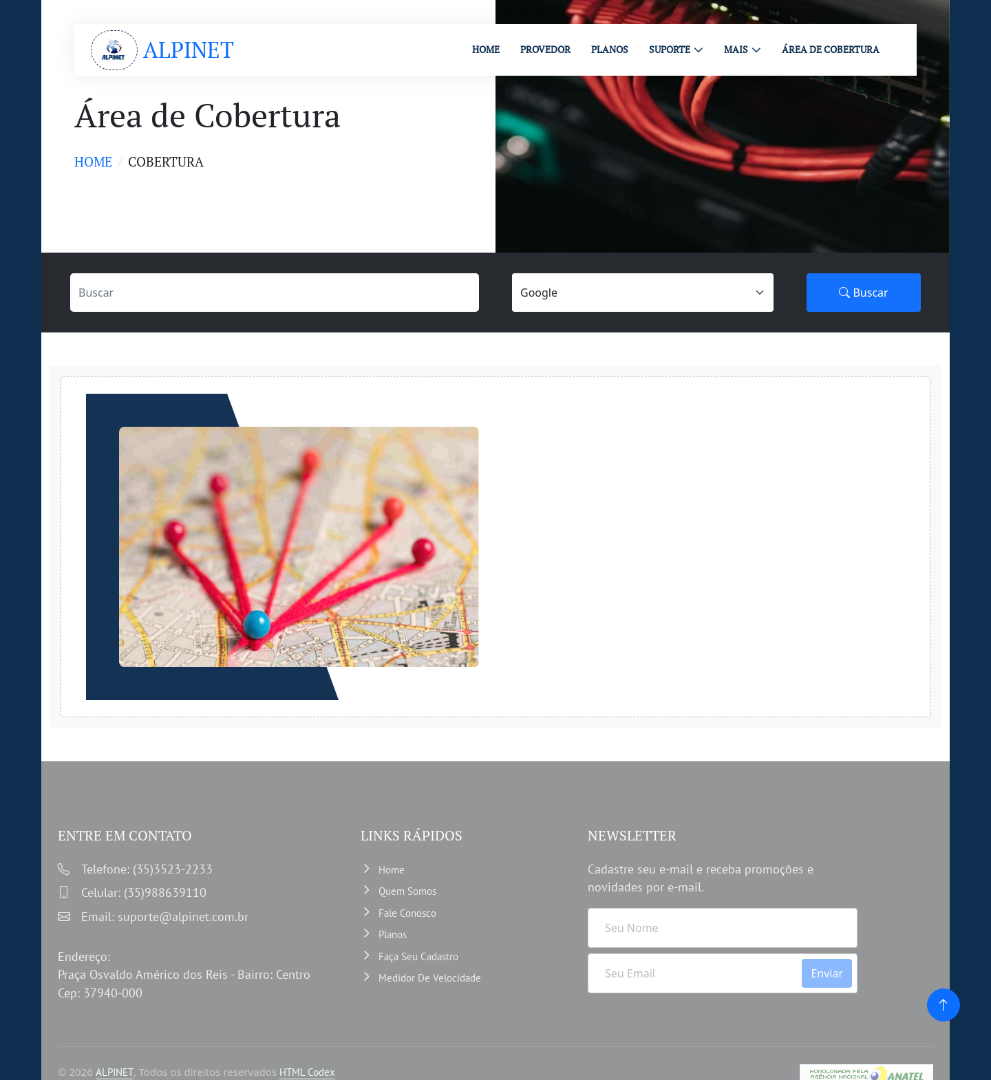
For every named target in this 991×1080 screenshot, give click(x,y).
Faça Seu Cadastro (418, 956)
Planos (393, 934)
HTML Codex (307, 1072)
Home (93, 161)
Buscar (863, 292)
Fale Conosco (407, 913)
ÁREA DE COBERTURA (831, 49)
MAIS (736, 49)
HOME (486, 49)
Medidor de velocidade (430, 977)
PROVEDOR (545, 49)
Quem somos (407, 891)
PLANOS (609, 49)
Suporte (669, 49)
